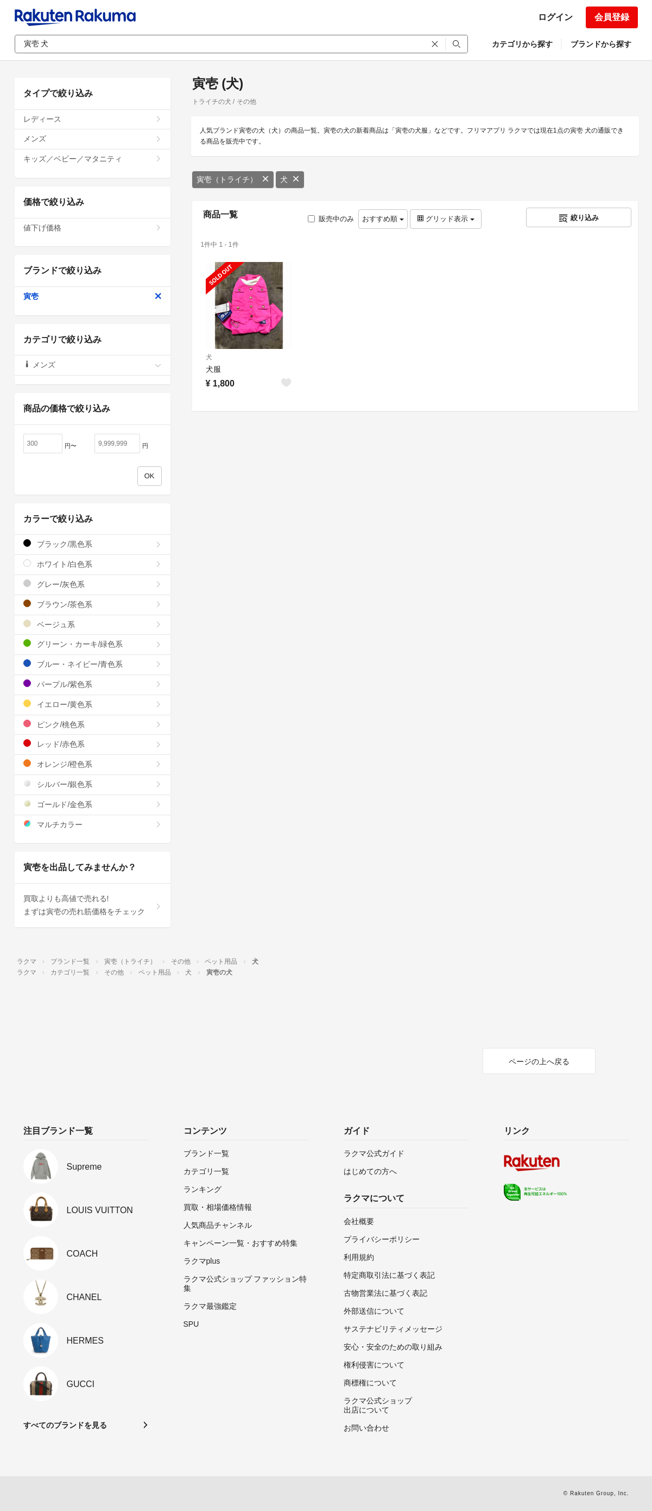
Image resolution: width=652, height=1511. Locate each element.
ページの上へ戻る (539, 1061)
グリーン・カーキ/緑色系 (92, 643)
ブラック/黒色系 (92, 543)
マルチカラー (92, 824)
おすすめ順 (383, 219)
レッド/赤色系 (92, 743)
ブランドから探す (601, 44)
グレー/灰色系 (92, 584)
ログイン (555, 17)
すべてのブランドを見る (65, 1425)
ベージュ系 (92, 624)
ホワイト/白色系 (92, 564)
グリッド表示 (445, 219)
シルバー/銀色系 (92, 784)
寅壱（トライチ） (233, 179)
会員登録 (611, 17)
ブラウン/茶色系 (92, 604)
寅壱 (92, 296)
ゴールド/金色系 (92, 804)
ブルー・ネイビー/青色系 (92, 664)
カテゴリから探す (522, 44)
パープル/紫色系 (92, 684)
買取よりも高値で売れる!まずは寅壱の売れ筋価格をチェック (92, 905)
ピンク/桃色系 (92, 724)
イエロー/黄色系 (92, 704)
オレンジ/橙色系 (92, 764)
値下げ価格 (92, 227)
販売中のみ (331, 219)
